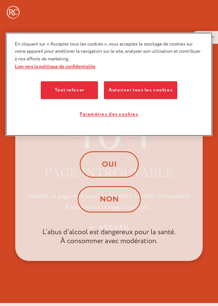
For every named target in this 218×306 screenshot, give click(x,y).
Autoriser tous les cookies (141, 90)
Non (109, 199)
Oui (109, 164)
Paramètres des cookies (109, 114)
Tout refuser (69, 90)
